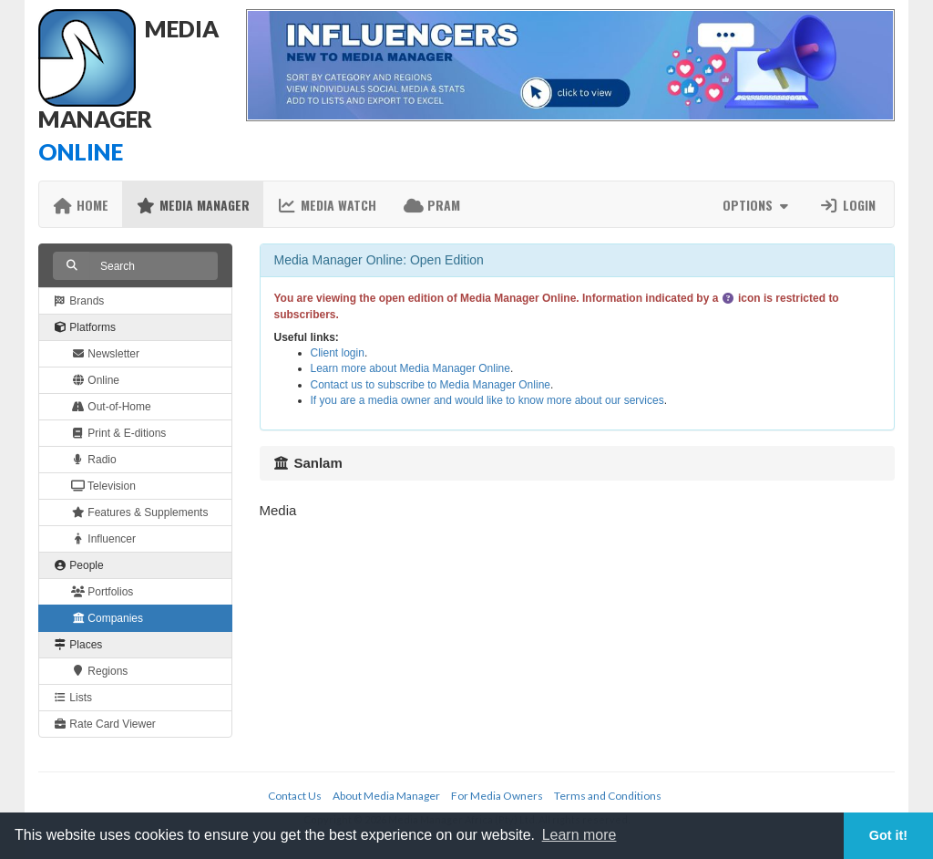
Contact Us (295, 795)
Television (103, 486)
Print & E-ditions (118, 433)
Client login (337, 353)
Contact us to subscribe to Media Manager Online (430, 384)
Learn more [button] (579, 835)
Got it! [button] (888, 835)
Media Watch (326, 204)
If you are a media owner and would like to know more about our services (487, 400)
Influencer (103, 539)
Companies (107, 618)
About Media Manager (386, 795)
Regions (99, 671)
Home (80, 204)
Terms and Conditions (607, 795)
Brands (78, 301)
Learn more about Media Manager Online (410, 368)
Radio (94, 459)
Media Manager (193, 204)
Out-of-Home (111, 406)
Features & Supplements (139, 512)
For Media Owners (497, 795)
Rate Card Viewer (104, 724)
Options (758, 204)
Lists (72, 697)
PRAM (432, 204)
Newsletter (105, 353)
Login (847, 204)
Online (95, 380)
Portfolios (102, 591)
